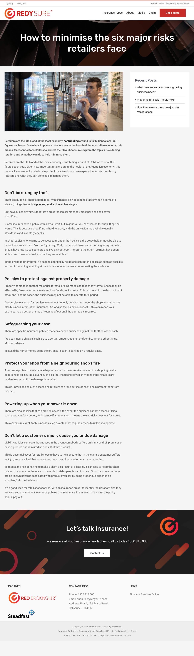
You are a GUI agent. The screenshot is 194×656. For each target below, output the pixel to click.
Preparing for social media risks (155, 99)
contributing (71, 140)
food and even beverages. (62, 204)
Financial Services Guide (144, 594)
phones (40, 204)
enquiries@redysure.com (177, 3)
